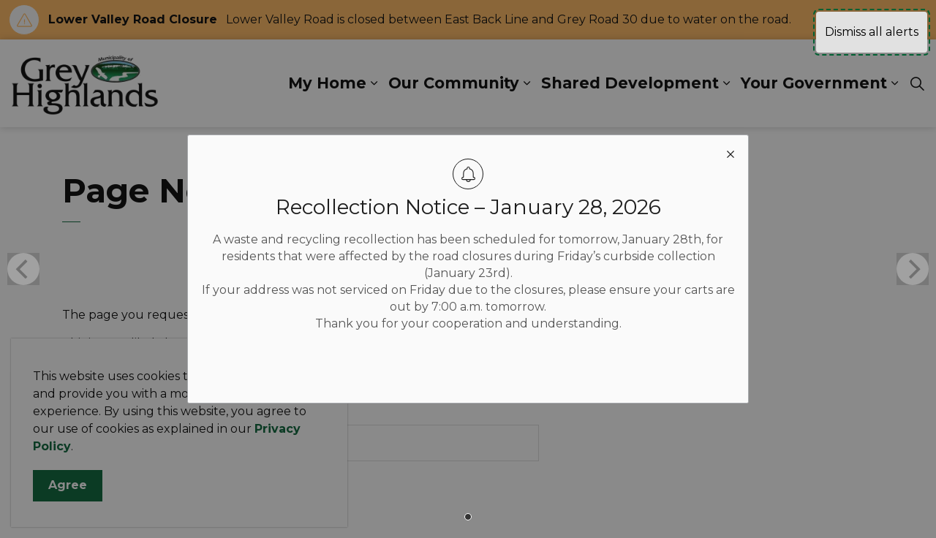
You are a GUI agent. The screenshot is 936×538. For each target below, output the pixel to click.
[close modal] (730, 152)
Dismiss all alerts (871, 32)
